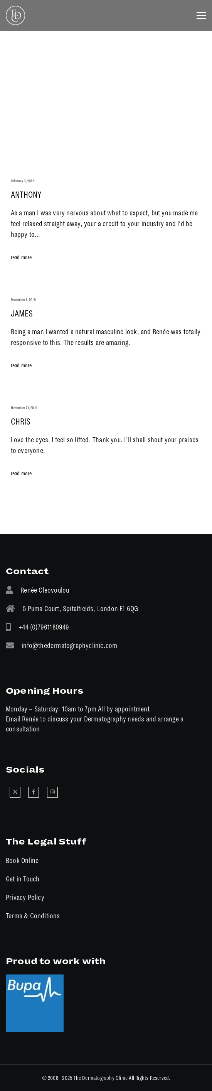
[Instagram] (52, 792)
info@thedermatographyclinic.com (69, 645)
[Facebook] (33, 792)
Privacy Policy (25, 897)
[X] (15, 792)
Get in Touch (22, 879)
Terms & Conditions (33, 916)
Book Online (22, 860)
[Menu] (198, 15)
